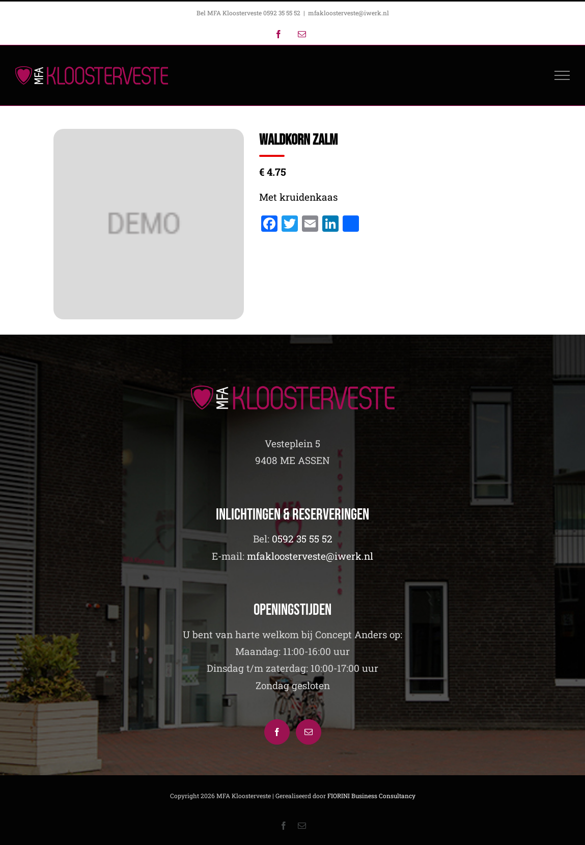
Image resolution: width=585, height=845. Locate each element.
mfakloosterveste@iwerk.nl (348, 13)
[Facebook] (277, 732)
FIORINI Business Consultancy (371, 796)
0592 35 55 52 (302, 538)
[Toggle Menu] (562, 75)
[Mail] (308, 732)
